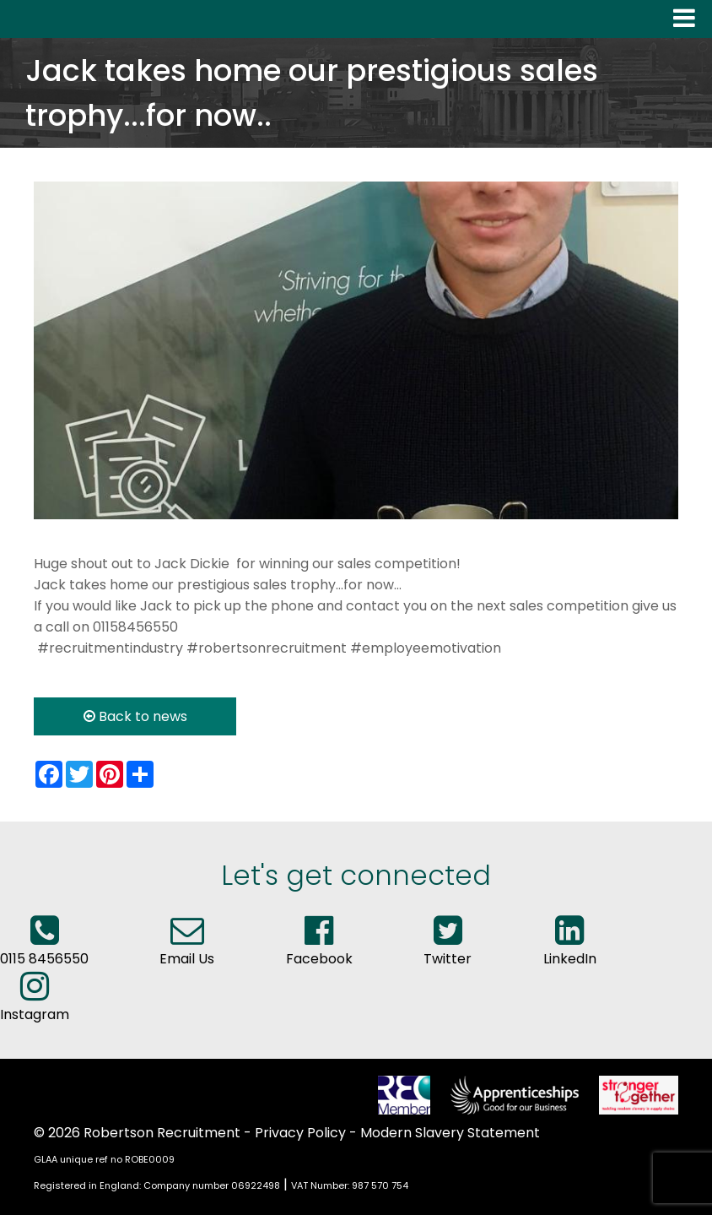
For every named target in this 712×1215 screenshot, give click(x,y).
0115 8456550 (44, 948)
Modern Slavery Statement (450, 1132)
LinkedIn (569, 948)
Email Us (186, 948)
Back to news (135, 716)
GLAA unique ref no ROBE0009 (104, 1159)
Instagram (34, 1004)
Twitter (447, 948)
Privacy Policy (300, 1132)
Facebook (319, 948)
